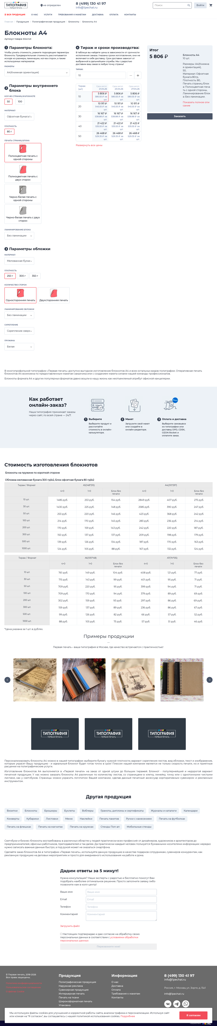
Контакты (117, 997)
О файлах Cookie (15, 991)
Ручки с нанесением (139, 818)
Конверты (13, 818)
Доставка (117, 986)
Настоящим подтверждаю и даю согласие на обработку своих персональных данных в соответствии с (100, 937)
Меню (69, 818)
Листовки (52, 818)
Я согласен (194, 1015)
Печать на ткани (69, 997)
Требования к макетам (125, 993)
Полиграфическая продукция (48, 21)
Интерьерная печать (72, 993)
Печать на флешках (19, 826)
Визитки (12, 810)
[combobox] (37, 72)
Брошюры (50, 810)
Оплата (116, 989)
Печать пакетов (109, 818)
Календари (191, 810)
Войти (200, 5)
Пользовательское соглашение (23, 987)
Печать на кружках (81, 826)
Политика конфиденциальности (24, 983)
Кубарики (32, 818)
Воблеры (87, 810)
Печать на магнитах (50, 826)
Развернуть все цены (89, 145)
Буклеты (69, 810)
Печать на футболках (172, 818)
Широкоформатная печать (75, 1001)
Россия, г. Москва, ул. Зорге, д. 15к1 (185, 987)
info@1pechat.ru (174, 993)
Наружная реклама (71, 986)
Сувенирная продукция (74, 989)
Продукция (22, 21)
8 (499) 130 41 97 (92, 3)
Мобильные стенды (139, 826)
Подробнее (128, 1016)
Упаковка (64, 1005)
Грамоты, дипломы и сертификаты (122, 810)
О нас (114, 982)
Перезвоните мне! (108, 946)
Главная (8, 21)
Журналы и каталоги (164, 810)
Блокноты (73, 21)
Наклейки (86, 818)
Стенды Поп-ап (110, 826)
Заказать (180, 116)
